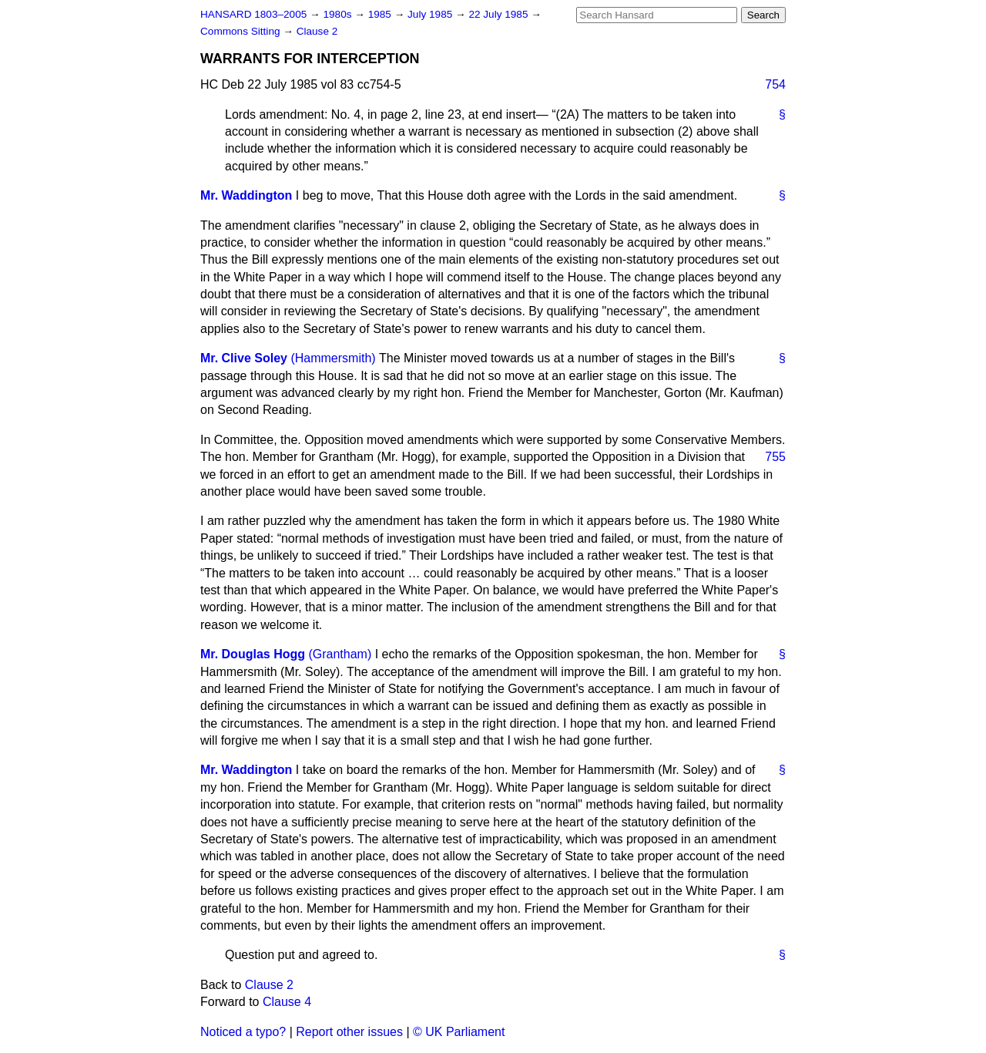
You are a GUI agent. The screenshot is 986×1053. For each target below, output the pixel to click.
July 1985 (431, 14)
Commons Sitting (241, 31)
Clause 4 (287, 1001)
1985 (381, 14)
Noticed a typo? (243, 1031)
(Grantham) (339, 654)
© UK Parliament (459, 1031)
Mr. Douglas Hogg (252, 654)
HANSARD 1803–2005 (253, 14)
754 (775, 84)
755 (775, 456)
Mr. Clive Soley (243, 358)
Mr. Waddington (246, 195)
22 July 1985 (499, 14)
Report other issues (349, 1031)
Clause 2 (317, 31)
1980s (338, 14)
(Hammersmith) (332, 358)
